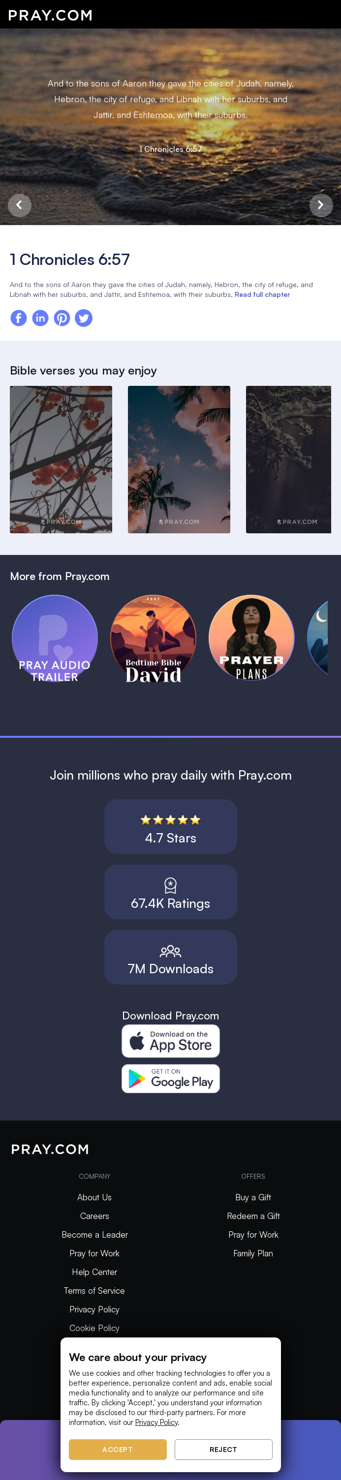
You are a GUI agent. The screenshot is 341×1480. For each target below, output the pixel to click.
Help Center (94, 1272)
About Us (94, 1197)
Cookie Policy (94, 1328)
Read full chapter (262, 294)
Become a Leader (95, 1234)
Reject (223, 1449)
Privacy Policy (94, 1309)
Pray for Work (94, 1253)
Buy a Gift (253, 1197)
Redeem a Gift (253, 1216)
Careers (94, 1216)
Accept (117, 1449)
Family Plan (253, 1253)
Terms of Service (94, 1290)
